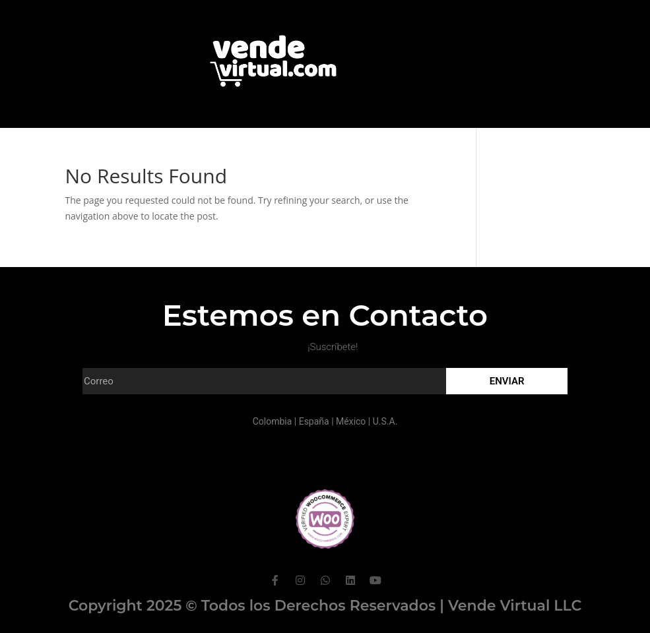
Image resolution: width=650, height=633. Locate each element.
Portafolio (230, 146)
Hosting (424, 146)
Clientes (296, 146)
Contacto (361, 146)
